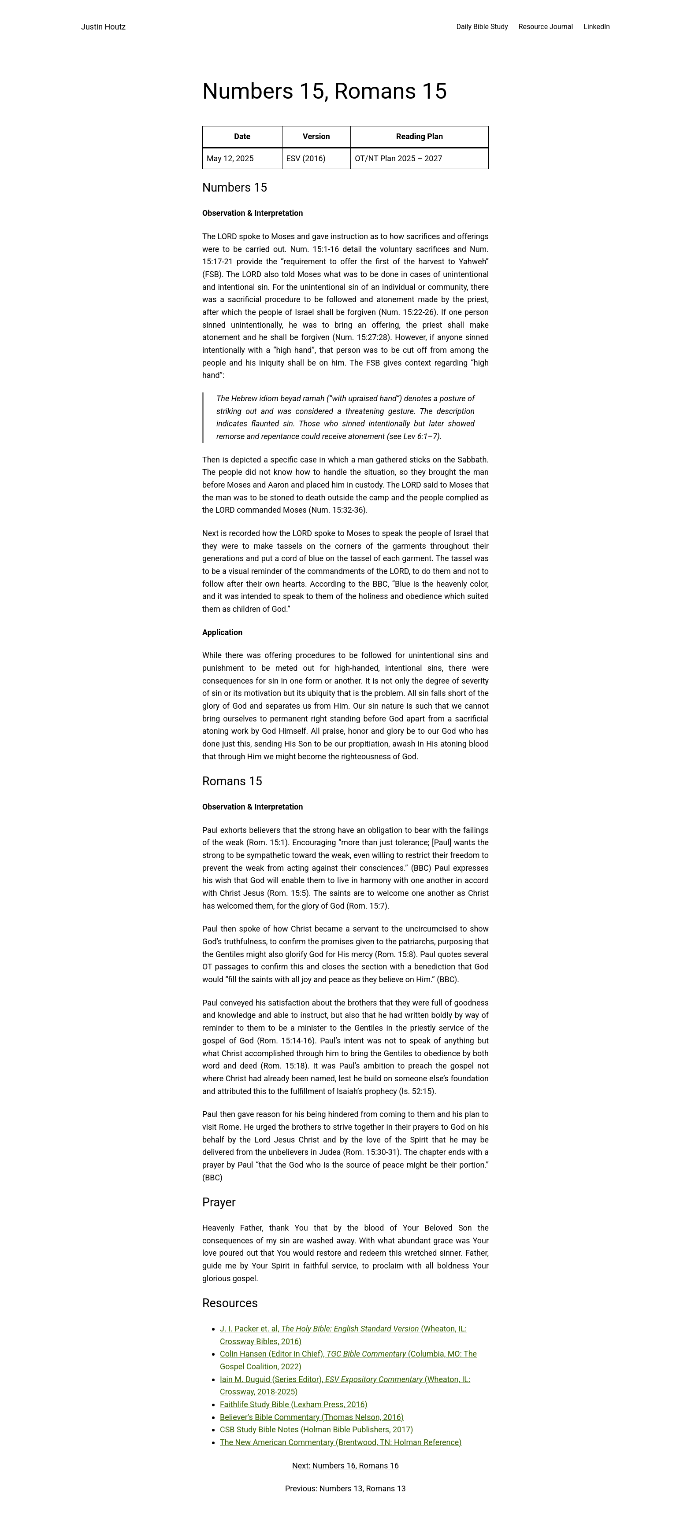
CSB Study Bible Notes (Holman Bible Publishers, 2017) (316, 1429)
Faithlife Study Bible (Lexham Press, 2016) (294, 1404)
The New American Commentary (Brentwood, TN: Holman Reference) (341, 1442)
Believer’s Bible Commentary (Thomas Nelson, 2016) (312, 1417)
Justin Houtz (103, 26)
